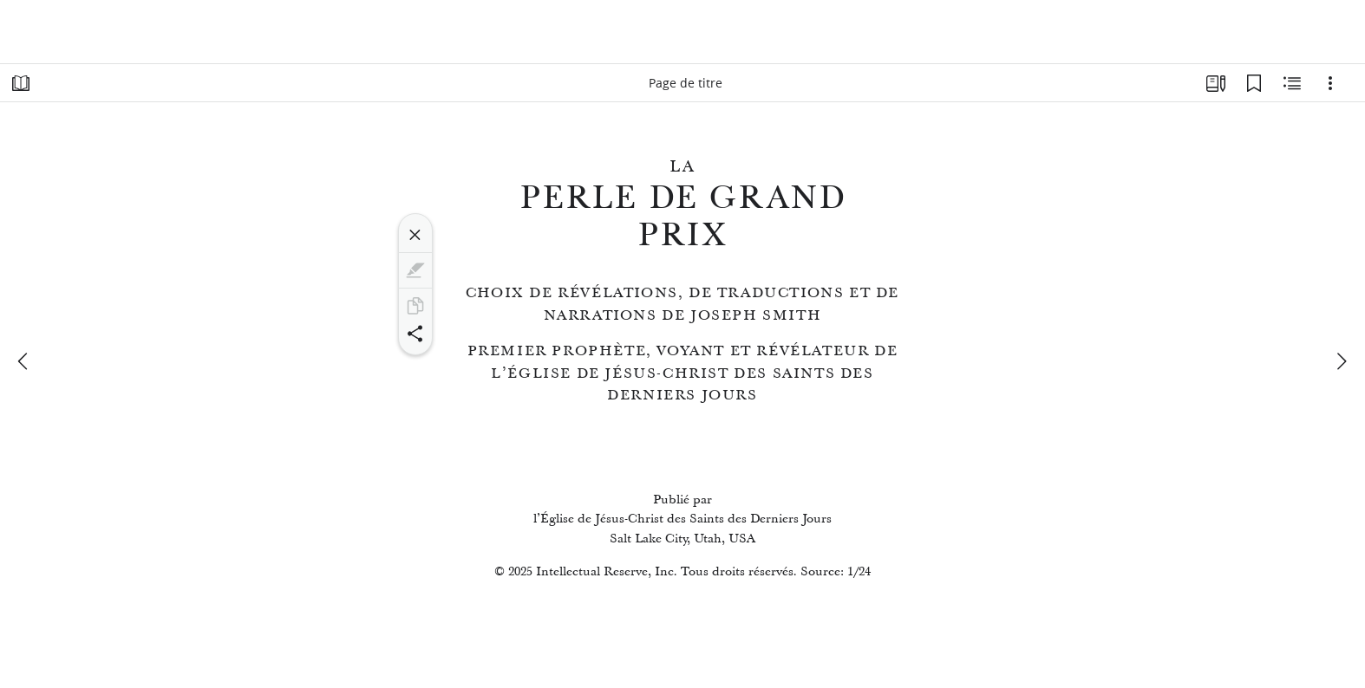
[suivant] (1340, 361)
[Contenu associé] (1292, 83)
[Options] (1330, 83)
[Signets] (1254, 83)
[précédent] (24, 361)
